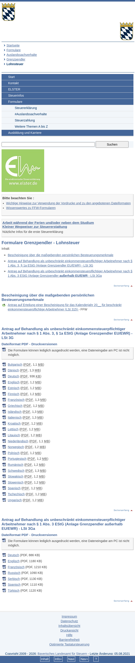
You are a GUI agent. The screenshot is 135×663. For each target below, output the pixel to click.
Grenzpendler (15, 59)
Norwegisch (16, 447)
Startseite (13, 45)
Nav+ (84, 659)
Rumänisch (15, 464)
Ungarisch (15, 500)
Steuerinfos (16, 95)
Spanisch (14, 488)
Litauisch (14, 435)
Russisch (14, 573)
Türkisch (14, 590)
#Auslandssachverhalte (31, 114)
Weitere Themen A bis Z (31, 126)
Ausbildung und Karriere (25, 133)
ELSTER (14, 89)
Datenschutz (69, 621)
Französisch (16, 400)
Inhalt (45, 659)
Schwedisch (16, 470)
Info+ (58, 659)
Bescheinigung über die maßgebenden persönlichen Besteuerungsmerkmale (60, 255)
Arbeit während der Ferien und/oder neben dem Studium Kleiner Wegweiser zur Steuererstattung (48, 224)
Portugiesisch (17, 458)
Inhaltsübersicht (69, 626)
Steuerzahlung (25, 120)
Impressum (69, 616)
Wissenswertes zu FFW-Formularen (31, 208)
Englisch (14, 382)
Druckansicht (69, 630)
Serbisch (14, 579)
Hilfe (69, 635)
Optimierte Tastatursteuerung (69, 644)
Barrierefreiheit (69, 640)
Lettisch (13, 429)
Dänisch (13, 370)
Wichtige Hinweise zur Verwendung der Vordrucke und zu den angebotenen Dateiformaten (68, 203)
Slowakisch (15, 476)
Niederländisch (18, 441)
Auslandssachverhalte (21, 55)
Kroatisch (14, 423)
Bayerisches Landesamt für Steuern (62, 653)
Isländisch (15, 411)
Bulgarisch (15, 364)
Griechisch (15, 406)
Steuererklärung (26, 108)
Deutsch (13, 376)
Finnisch (13, 394)
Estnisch (14, 388)
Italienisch (15, 417)
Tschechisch (16, 494)
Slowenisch (16, 482)
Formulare (13, 50)
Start (11, 77)
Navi (71, 659)
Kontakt (13, 83)
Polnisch (14, 453)
